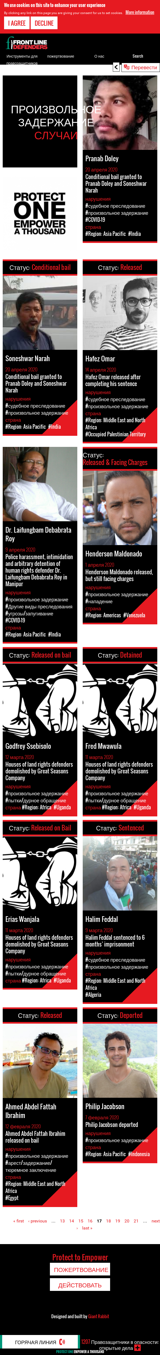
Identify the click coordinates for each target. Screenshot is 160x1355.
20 (126, 1221)
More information (140, 12)
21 (136, 1221)
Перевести (144, 67)
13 (62, 1221)
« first (18, 1221)
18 (108, 1221)
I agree (16, 23)
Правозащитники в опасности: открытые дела (120, 1344)
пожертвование (60, 56)
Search (138, 56)
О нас (99, 56)
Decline (44, 23)
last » (87, 1228)
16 (90, 1221)
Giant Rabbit (98, 1316)
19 (117, 1221)
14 (71, 1221)
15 (80, 1221)
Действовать (80, 1284)
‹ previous (37, 1221)
